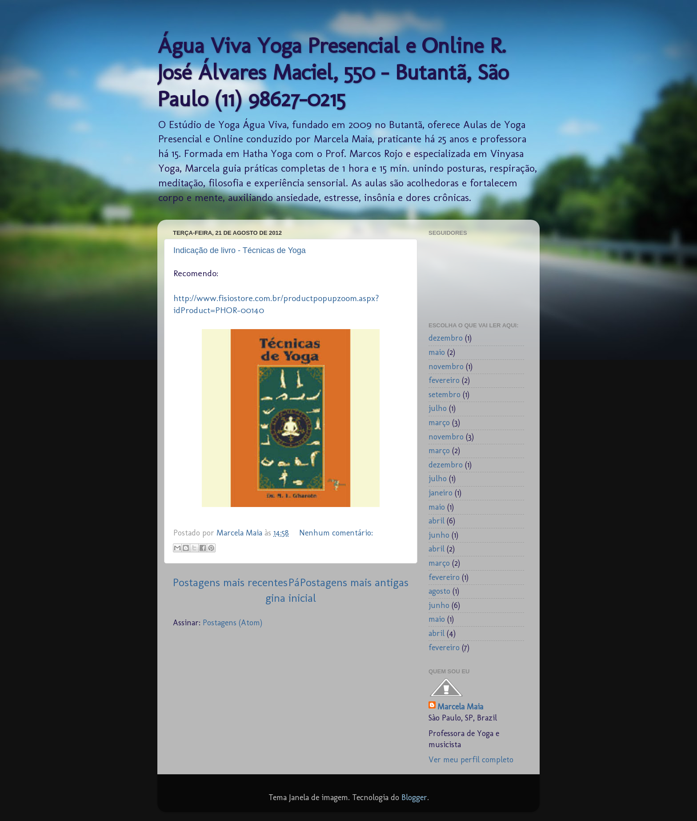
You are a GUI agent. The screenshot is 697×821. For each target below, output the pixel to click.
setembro (445, 394)
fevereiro (444, 380)
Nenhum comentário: (336, 533)
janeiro (441, 493)
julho (438, 408)
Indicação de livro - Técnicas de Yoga (239, 250)
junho (439, 535)
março (439, 422)
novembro (446, 366)
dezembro (446, 338)
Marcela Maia (460, 707)
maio (437, 352)
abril (437, 521)
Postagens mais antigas (354, 582)
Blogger (414, 797)
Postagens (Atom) (232, 623)
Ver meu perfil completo (471, 760)
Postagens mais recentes (230, 582)
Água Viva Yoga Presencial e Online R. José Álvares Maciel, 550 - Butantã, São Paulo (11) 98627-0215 (333, 72)
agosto (439, 591)
